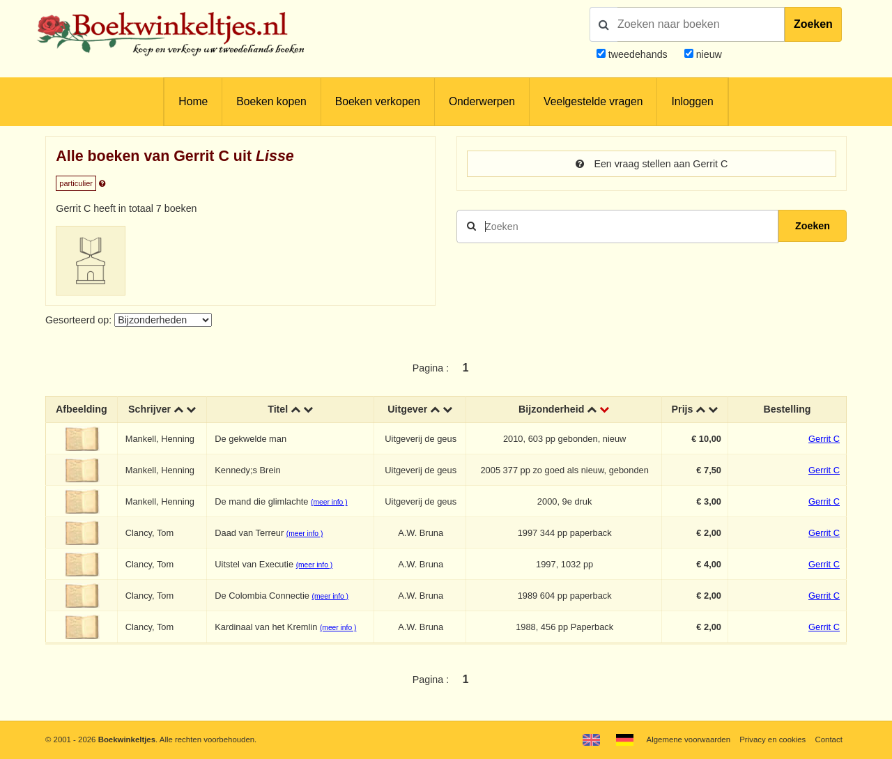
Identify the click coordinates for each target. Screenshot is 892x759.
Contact (829, 739)
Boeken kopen (271, 101)
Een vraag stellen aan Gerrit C (652, 163)
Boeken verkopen (377, 101)
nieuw (707, 54)
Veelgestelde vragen (593, 101)
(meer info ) (329, 502)
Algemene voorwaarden (688, 739)
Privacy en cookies (772, 739)
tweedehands (638, 54)
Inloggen (692, 101)
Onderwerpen (482, 101)
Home (193, 101)
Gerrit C (824, 439)
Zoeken (813, 24)
